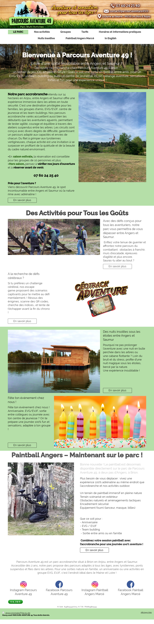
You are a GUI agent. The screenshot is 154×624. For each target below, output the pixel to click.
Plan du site (25, 613)
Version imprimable (11, 613)
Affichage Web (146, 612)
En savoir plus (22, 200)
